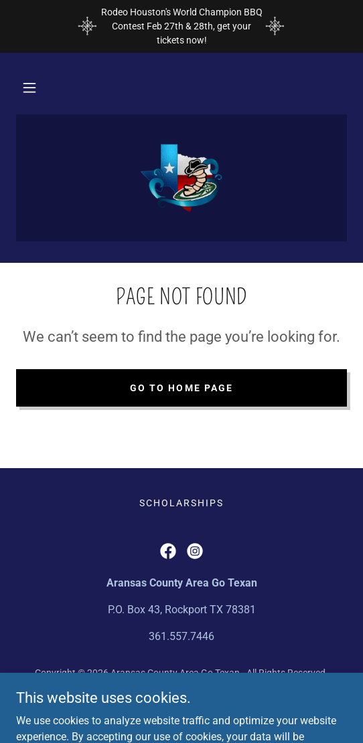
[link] (181, 178)
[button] (29, 87)
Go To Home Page (181, 388)
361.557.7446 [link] (181, 636)
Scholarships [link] (181, 503)
